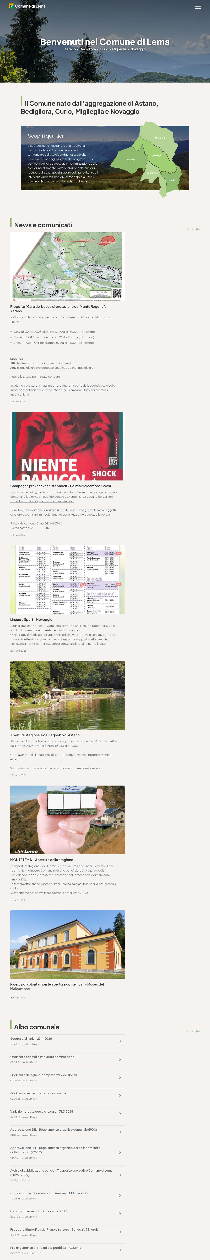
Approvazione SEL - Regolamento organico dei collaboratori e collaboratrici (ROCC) (44, 727)
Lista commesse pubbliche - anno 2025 (136, 747)
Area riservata (115, 1248)
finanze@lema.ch (119, 1170)
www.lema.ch (24, 849)
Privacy (65, 1248)
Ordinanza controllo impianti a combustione (140, 666)
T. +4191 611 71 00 (26, 840)
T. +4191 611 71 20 (119, 1166)
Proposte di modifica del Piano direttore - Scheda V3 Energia (48, 768)
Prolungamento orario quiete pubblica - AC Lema (143, 766)
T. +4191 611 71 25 (25, 924)
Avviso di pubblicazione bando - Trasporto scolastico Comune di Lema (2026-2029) (146, 727)
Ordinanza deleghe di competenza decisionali (43, 684)
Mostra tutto (193, 229)
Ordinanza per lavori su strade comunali (136, 684)
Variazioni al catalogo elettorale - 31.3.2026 (41, 702)
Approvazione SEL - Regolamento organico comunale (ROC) (146, 704)
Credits (101, 1248)
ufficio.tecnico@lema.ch (31, 929)
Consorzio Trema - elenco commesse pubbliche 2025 (49, 747)
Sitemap (90, 1248)
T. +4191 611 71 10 (21, 1207)
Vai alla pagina (27, 883)
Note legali (77, 1248)
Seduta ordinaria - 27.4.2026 (31, 666)
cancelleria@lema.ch (29, 845)
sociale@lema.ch (22, 1211)
